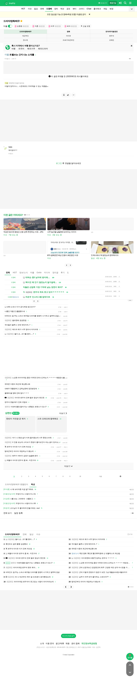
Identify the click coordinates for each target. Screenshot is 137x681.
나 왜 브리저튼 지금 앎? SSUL (20, 489)
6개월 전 (7, 59)
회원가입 (113, 3)
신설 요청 (85, 26)
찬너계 (25, 40)
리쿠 (55, 26)
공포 (68, 9)
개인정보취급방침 (89, 643)
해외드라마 (43, 49)
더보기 (63, 413)
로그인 (59, 163)
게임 (105, 9)
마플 (32, 273)
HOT (23, 9)
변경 (111, 9)
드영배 (49, 9)
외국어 (21, 49)
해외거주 (31, 49)
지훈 (39, 26)
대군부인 (25, 36)
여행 (13, 49)
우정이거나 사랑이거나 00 (21, 503)
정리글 (55, 273)
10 (80, 476)
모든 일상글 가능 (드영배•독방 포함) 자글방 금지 (66, 14)
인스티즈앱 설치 (68, 636)
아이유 (68, 36)
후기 (63, 273)
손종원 (22, 26)
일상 (36, 9)
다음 (100, 476)
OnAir (39, 273)
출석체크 (97, 9)
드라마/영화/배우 (11, 21)
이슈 (30, 9)
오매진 (111, 40)
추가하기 (16, 413)
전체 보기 (7, 513)
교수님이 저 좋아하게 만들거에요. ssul (23, 508)
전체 (8, 273)
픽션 (62, 9)
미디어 (47, 273)
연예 (42, 9)
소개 (42, 643)
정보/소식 (23, 273)
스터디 (81, 9)
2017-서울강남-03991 (84, 647)
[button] (66, 265)
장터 (56, 9)
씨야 (71, 26)
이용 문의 (50, 643)
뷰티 (74, 9)
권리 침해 (75, 643)
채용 (68, 643)
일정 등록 (18, 513)
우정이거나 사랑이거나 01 (21, 494)
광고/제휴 (60, 643)
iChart (89, 9)
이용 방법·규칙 (103, 3)
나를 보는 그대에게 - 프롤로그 (19, 499)
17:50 (129, 534)
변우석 (111, 36)
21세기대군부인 (68, 40)
